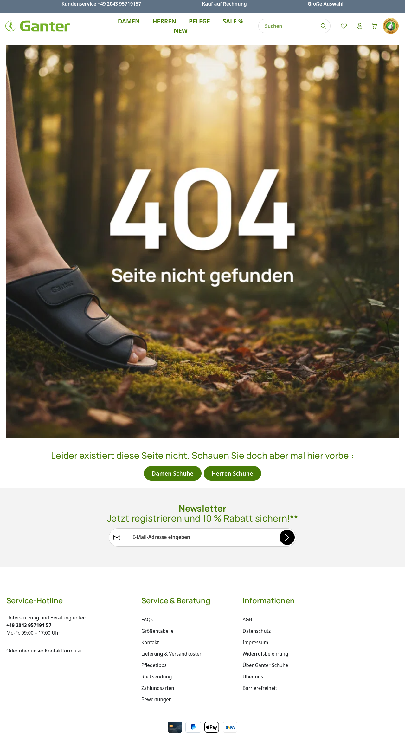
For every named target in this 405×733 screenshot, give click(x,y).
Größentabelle (157, 608)
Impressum (255, 620)
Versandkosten (259, 723)
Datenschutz (257, 608)
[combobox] (284, 29)
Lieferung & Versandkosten (171, 631)
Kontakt (150, 620)
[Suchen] (320, 29)
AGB (247, 597)
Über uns (253, 654)
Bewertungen (156, 677)
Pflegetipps (154, 642)
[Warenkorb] (373, 29)
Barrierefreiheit (260, 665)
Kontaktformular (63, 628)
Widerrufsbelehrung (265, 631)
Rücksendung (156, 654)
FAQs (147, 597)
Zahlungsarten (157, 665)
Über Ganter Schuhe (265, 642)
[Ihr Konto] (356, 29)
